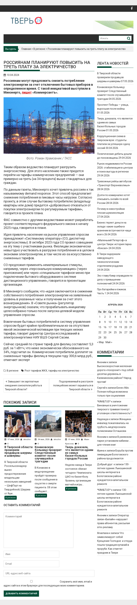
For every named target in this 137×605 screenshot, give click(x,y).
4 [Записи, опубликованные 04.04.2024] (115, 316)
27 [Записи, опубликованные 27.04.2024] (125, 332)
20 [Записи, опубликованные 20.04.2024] (125, 327)
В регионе (39, 48)
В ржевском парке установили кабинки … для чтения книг (114, 440)
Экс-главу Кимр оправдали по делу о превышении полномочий (115, 279)
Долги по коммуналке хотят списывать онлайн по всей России (113, 199)
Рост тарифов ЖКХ (36, 370)
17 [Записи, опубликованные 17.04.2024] (110, 327)
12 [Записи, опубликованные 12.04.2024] (120, 322)
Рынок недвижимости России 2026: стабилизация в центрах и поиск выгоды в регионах (115, 167)
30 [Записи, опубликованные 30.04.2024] (105, 337)
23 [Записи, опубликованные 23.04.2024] (105, 332)
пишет (27, 92)
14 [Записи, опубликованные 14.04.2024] (130, 322)
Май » (109, 342)
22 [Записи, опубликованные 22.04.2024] (99, 332)
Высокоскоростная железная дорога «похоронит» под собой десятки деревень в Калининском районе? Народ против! (115, 374)
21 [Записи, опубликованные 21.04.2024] (130, 327)
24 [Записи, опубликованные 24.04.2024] (110, 332)
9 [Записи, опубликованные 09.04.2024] (105, 322)
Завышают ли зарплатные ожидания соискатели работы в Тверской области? (23, 385)
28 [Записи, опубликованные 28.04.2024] (130, 332)
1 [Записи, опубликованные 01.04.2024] (100, 316)
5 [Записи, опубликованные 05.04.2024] (120, 316)
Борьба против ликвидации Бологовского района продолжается (115, 454)
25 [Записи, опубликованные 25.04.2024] (115, 332)
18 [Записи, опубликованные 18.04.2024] (115, 327)
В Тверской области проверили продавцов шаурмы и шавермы (110, 77)
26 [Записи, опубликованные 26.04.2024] (120, 332)
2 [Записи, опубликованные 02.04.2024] (105, 316)
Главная (26, 48)
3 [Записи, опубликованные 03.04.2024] (110, 316)
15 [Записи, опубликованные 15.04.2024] (99, 327)
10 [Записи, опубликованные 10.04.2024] (110, 322)
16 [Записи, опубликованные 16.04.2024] (105, 327)
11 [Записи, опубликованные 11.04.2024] (115, 322)
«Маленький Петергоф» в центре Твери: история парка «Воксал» (114, 244)
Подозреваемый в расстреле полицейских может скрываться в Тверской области (73, 385)
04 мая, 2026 (42, 439)
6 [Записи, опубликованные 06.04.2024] (126, 316)
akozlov (25, 439)
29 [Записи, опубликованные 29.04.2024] (99, 337)
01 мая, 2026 (72, 439)
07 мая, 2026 (12, 439)
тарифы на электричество (63, 370)
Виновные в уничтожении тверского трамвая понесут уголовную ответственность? (114, 409)
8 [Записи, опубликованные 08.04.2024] (100, 322)
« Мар (100, 342)
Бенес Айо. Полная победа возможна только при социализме (113, 391)
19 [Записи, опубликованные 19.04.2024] (120, 327)
